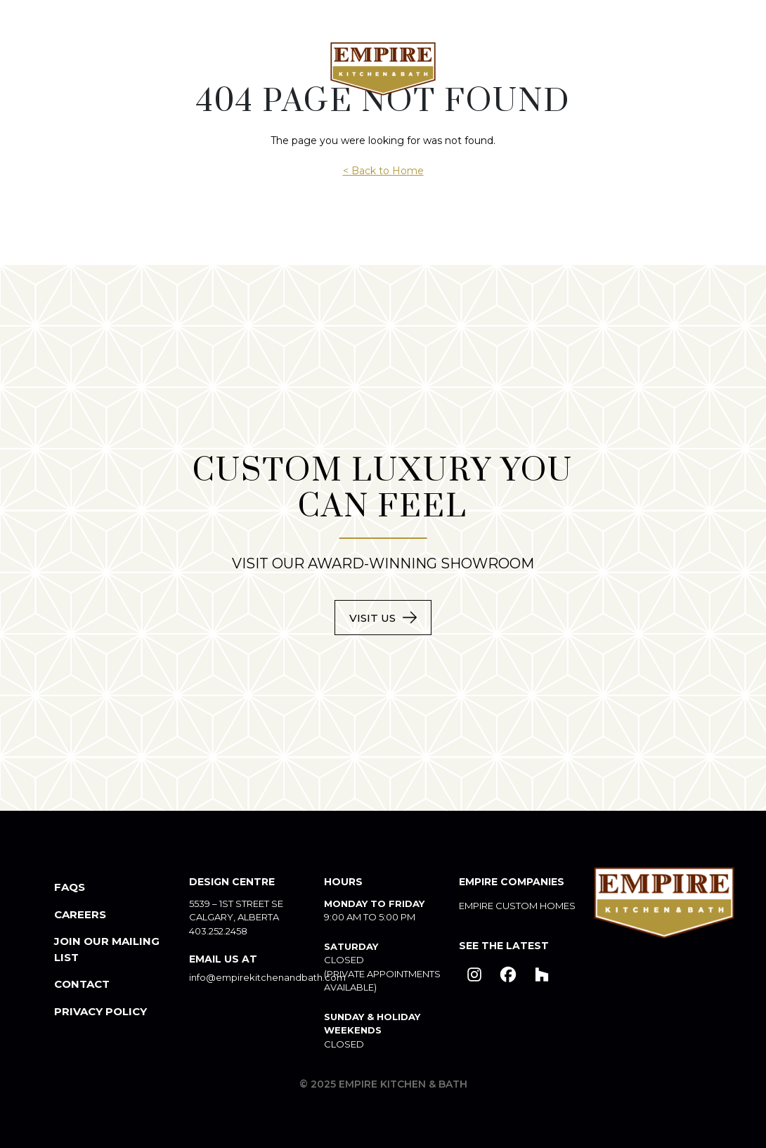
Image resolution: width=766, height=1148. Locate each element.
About (89, 68)
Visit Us (372, 618)
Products (589, 68)
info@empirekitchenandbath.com (267, 977)
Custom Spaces (184, 68)
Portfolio (496, 68)
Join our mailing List (107, 949)
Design (280, 68)
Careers (80, 914)
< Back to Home (383, 170)
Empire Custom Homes (517, 905)
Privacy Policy (100, 1011)
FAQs (69, 887)
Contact (685, 68)
